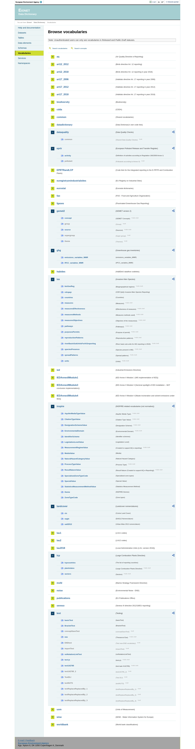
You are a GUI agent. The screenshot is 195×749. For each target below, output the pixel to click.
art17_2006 (63, 79)
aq (58, 56)
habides (61, 271)
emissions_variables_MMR (76, 257)
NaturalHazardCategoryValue (77, 459)
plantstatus (69, 568)
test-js (67, 660)
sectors (68, 574)
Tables (21, 38)
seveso (60, 605)
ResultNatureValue (73, 470)
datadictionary (64, 124)
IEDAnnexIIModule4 (67, 395)
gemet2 (61, 211)
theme (67, 492)
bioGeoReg (69, 286)
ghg (59, 250)
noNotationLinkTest (73, 654)
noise (60, 590)
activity (68, 156)
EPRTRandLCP (65, 170)
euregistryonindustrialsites (71, 180)
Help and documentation (29, 28)
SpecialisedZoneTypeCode (76, 476)
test (59, 613)
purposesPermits (72, 332)
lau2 (59, 540)
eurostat (61, 188)
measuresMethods (73, 314)
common (61, 117)
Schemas (22, 48)
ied (58, 370)
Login (154, 2)
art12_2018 (63, 72)
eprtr (59, 148)
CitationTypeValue (72, 419)
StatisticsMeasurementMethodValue (80, 487)
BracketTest (70, 626)
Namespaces (24, 63)
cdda (59, 109)
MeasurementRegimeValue (76, 447)
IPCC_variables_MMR (74, 263)
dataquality (63, 132)
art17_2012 (63, 87)
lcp (58, 555)
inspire (60, 406)
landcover (62, 506)
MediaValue (70, 453)
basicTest (69, 620)
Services (22, 58)
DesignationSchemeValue (76, 425)
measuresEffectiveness (75, 309)
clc (66, 513)
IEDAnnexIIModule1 (67, 377)
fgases (60, 203)
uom (59, 709)
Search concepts (80, 48)
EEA (30, 2)
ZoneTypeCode (71, 497)
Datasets (22, 33)
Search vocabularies (59, 48)
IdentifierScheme (72, 437)
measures (69, 303)
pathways (69, 326)
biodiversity (63, 102)
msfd (59, 583)
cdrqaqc (68, 292)
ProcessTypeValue (73, 464)
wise (59, 717)
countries (69, 297)
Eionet (29, 22)
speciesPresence (72, 349)
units (67, 361)
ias (58, 279)
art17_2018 (63, 94)
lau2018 (61, 548)
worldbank (62, 724)
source (68, 230)
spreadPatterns (71, 355)
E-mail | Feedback (26, 740)
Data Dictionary (39, 22)
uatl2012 (68, 524)
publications (63, 598)
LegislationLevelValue (74, 442)
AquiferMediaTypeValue (75, 413)
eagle (67, 519)
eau (66, 637)
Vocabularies (24, 53)
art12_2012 (63, 64)
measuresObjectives (74, 320)
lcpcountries (70, 563)
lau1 (59, 533)
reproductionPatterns (74, 338)
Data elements (24, 43)
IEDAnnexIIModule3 (67, 385)
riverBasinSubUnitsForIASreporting (80, 343)
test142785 (69, 666)
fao (58, 196)
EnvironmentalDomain (74, 431)
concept (68, 218)
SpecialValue (70, 481)
